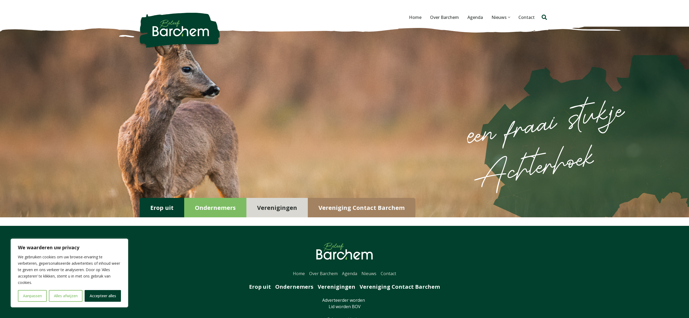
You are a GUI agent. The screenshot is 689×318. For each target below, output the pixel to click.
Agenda (473, 17)
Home (413, 17)
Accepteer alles (103, 295)
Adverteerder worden (344, 300)
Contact (525, 17)
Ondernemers (215, 207)
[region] (69, 273)
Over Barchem (442, 17)
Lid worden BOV (345, 306)
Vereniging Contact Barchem (361, 207)
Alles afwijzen (66, 295)
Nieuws (499, 17)
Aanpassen (32, 295)
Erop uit (162, 207)
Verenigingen (277, 207)
